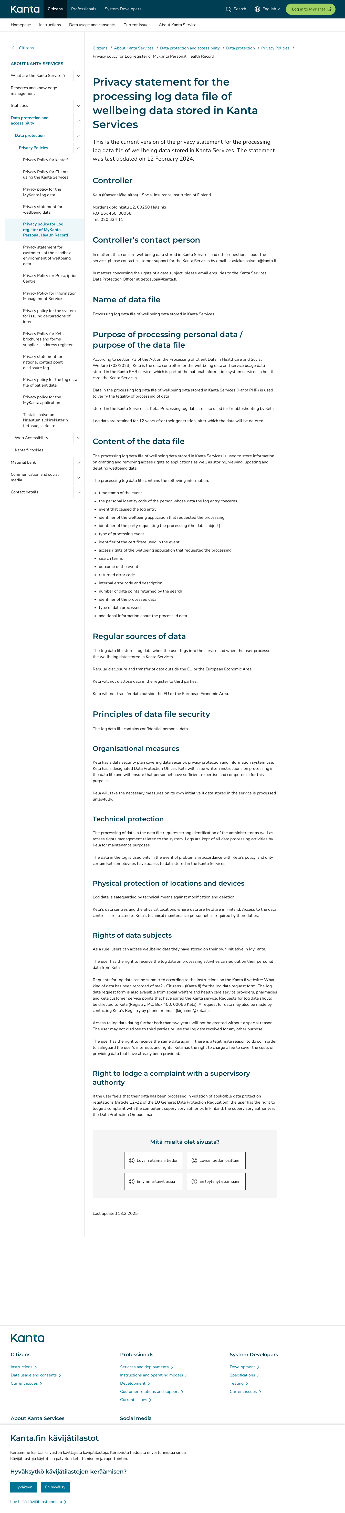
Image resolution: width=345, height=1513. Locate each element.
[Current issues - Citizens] (27, 1383)
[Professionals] (83, 9)
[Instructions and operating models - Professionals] (154, 1375)
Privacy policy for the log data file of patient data (50, 382)
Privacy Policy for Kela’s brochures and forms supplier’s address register (48, 339)
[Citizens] (55, 9)
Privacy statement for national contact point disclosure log (43, 362)
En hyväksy (55, 1487)
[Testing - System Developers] (239, 1383)
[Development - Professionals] (135, 1383)
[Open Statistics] (78, 106)
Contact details (24, 492)
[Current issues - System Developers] (246, 1391)
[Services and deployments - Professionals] (147, 1367)
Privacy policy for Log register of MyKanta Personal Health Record (45, 229)
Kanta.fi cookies (29, 450)
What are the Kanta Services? (38, 75)
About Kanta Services (37, 64)
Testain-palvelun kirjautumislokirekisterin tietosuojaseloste (45, 420)
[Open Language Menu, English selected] (267, 9)
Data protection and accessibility (30, 120)
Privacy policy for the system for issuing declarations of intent (49, 316)
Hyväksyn (23, 1487)
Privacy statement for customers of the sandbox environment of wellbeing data (47, 255)
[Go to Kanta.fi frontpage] (28, 1338)
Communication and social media (35, 477)
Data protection (30, 135)
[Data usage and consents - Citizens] (36, 1375)
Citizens (22, 48)
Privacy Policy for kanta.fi (46, 160)
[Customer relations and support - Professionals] (152, 1391)
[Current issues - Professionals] (136, 1400)
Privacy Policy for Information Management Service (50, 296)
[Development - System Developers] (245, 1367)
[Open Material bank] (78, 463)
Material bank (23, 462)
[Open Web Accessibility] (78, 438)
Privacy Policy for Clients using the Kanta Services (46, 174)
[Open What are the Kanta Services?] (78, 76)
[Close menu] (78, 120)
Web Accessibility (31, 438)
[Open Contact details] (78, 492)
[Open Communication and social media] (78, 477)
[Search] (236, 9)
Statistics (19, 105)
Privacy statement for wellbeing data (42, 209)
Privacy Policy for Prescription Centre (50, 278)
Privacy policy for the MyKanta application (42, 400)
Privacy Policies (33, 148)
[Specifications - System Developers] (245, 1375)
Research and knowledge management (34, 90)
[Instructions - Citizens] (24, 1367)
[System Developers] (123, 9)
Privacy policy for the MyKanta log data (42, 192)
